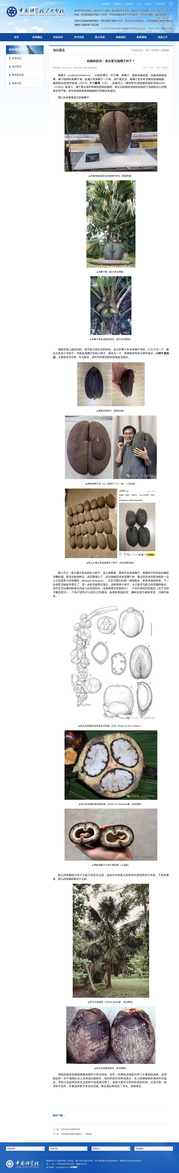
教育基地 (142, 37)
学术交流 (79, 37)
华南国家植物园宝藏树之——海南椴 (76, 1134)
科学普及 (155, 50)
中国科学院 (160, 4)
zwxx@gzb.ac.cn (63, 1167)
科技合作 (58, 37)
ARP (139, 4)
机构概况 (37, 37)
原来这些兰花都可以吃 (70, 1129)
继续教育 (129, 4)
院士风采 (100, 37)
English (148, 4)
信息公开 (163, 37)
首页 (16, 37)
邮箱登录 (106, 4)
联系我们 (118, 4)
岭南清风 (121, 37)
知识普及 (165, 50)
